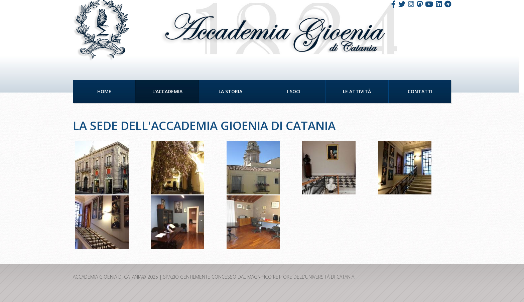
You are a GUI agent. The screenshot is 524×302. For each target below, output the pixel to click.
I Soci (293, 91)
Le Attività (357, 91)
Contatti (420, 91)
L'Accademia (167, 91)
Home (104, 91)
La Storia (230, 91)
